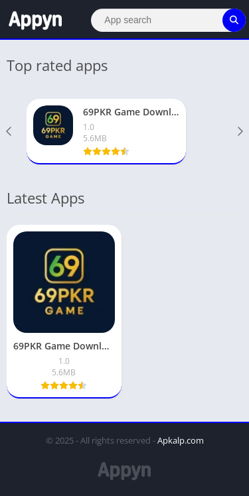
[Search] (168, 20)
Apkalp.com (180, 440)
